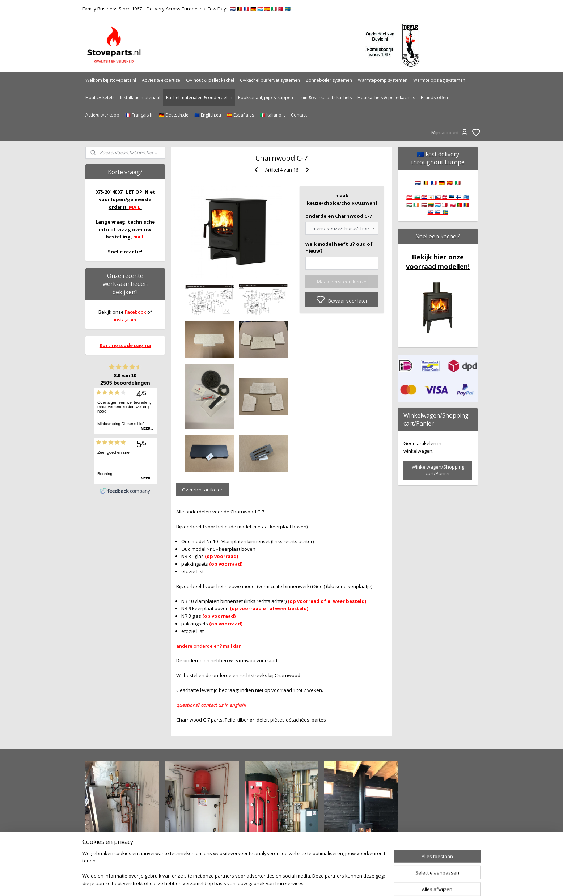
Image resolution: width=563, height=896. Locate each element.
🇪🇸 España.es (240, 115)
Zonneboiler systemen (329, 80)
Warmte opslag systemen (439, 80)
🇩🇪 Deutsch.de (174, 115)
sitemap (305, 883)
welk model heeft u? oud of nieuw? (339, 247)
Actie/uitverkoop (102, 115)
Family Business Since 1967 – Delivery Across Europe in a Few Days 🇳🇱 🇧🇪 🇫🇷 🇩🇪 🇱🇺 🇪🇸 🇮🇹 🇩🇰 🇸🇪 (186, 8)
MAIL (134, 207)
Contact (299, 115)
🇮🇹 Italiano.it (272, 115)
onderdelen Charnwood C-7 (338, 216)
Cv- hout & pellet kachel (210, 80)
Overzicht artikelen (203, 489)
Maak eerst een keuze (342, 281)
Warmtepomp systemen (382, 80)
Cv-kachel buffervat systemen (270, 80)
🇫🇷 (434, 182)
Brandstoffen (434, 97)
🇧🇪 (426, 182)
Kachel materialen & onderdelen (199, 97)
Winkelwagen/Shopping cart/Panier (438, 470)
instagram (125, 319)
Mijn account (450, 132)
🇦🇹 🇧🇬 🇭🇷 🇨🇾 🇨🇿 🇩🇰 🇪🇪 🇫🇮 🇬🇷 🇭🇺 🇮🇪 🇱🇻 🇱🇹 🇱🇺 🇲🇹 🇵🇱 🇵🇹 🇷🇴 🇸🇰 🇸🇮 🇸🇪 (437, 205)
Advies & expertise (161, 80)
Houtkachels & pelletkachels (386, 97)
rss (320, 883)
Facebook (135, 312)
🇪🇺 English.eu (207, 115)
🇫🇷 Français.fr (139, 115)
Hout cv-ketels (99, 97)
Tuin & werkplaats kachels (325, 97)
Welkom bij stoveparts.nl (110, 80)
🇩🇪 (442, 182)
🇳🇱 (418, 182)
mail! (139, 236)
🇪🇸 (450, 182)
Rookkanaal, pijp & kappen (265, 97)
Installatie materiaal (140, 97)
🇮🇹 (458, 182)
